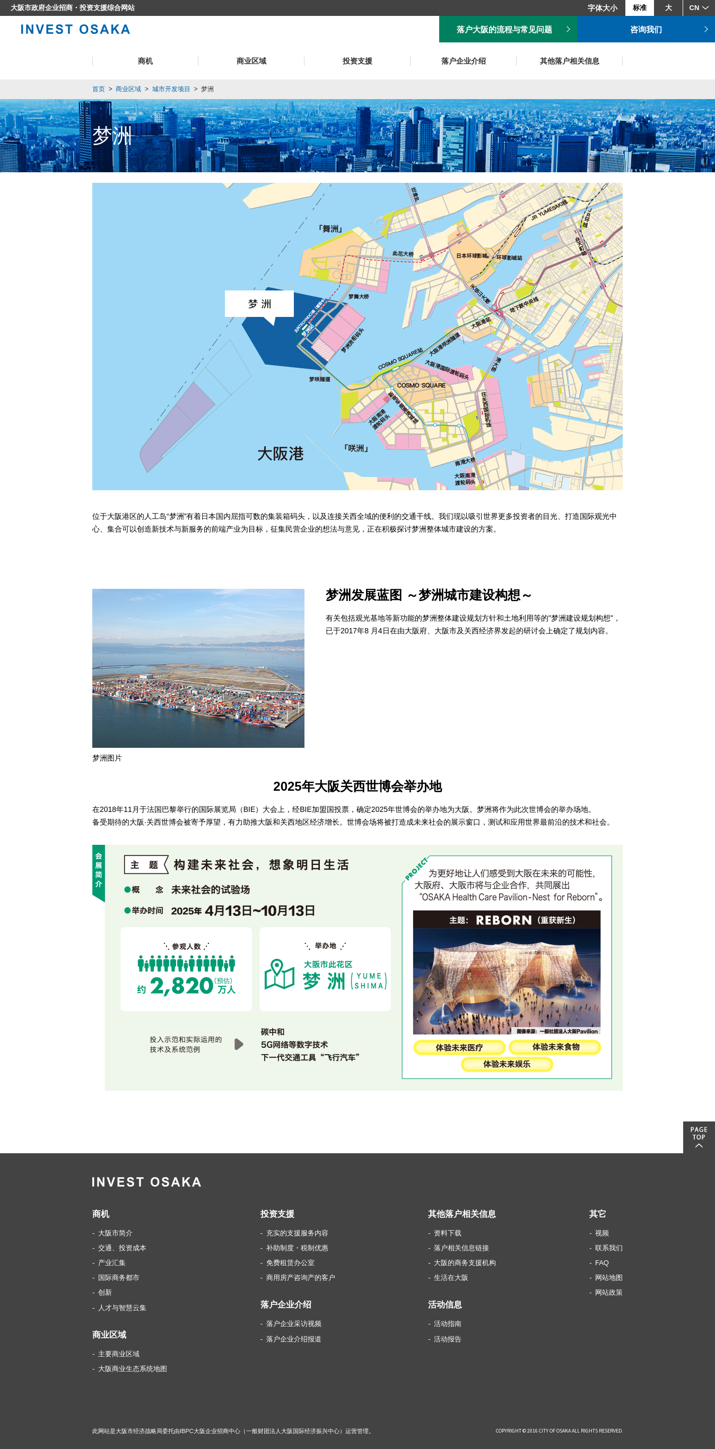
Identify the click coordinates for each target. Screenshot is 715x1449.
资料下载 (447, 1233)
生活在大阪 (451, 1278)
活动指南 (447, 1324)
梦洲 (207, 89)
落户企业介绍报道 (293, 1339)
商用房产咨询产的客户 (300, 1278)
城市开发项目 (171, 89)
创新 (105, 1292)
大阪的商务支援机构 (465, 1263)
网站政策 (609, 1292)
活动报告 (447, 1339)
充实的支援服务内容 (297, 1233)
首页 (98, 89)
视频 (602, 1233)
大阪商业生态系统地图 (132, 1369)
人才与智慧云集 (122, 1308)
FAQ (602, 1263)
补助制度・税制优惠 (297, 1248)
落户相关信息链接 (461, 1248)
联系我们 (609, 1248)
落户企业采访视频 (293, 1324)
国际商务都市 (118, 1278)
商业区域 (128, 89)
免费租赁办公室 (290, 1263)
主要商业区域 (118, 1354)
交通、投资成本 (122, 1248)
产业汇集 (112, 1263)
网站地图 (609, 1278)
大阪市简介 (115, 1233)
